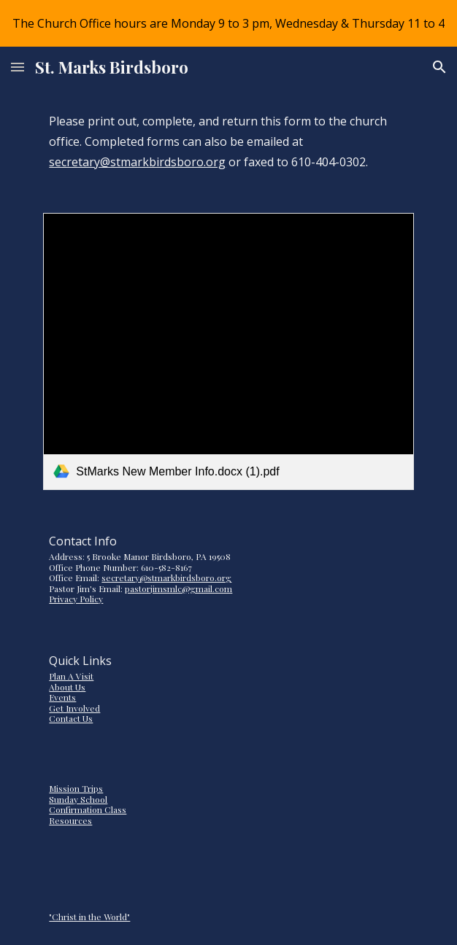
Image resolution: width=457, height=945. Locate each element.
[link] (228, 351)
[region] (228, 23)
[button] (17, 67)
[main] (228, 141)
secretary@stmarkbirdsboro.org (137, 162)
